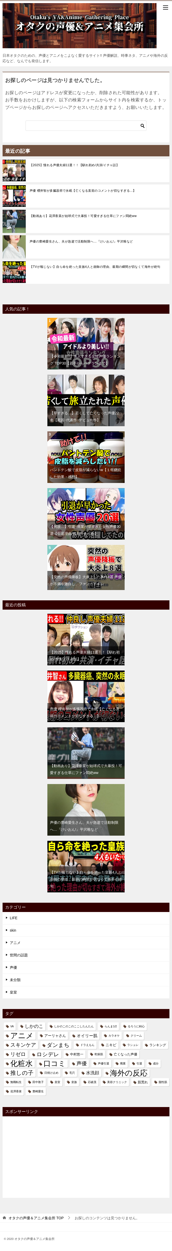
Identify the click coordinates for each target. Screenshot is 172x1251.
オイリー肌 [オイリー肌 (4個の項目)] (87, 1036)
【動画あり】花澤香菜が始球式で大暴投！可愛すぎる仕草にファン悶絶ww (83, 216)
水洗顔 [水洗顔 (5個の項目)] (92, 1072)
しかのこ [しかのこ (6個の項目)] (34, 1026)
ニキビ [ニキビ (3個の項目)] (111, 1045)
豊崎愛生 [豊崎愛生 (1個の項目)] (38, 1091)
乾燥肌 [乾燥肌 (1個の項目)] (98, 1054)
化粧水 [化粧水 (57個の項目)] (21, 1064)
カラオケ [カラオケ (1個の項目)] (114, 1035)
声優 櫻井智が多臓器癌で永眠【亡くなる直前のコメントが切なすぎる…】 (83, 190)
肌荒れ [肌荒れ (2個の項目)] (143, 1082)
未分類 (15, 980)
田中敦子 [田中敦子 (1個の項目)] (38, 1082)
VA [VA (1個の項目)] (12, 1026)
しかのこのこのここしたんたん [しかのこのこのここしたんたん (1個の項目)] (74, 1026)
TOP (36, 1218)
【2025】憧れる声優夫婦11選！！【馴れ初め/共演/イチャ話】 (74, 165)
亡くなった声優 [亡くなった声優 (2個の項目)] (125, 1054)
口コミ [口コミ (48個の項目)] (55, 1064)
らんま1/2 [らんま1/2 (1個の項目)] (111, 1026)
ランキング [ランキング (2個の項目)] (157, 1045)
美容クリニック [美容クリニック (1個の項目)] (117, 1082)
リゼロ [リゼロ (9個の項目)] (18, 1054)
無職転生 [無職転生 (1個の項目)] (16, 1082)
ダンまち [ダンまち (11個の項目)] (58, 1045)
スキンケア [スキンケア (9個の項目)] (23, 1045)
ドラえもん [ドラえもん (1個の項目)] (87, 1044)
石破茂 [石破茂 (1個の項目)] (92, 1082)
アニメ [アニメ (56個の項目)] (21, 1036)
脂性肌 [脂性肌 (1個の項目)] (163, 1082)
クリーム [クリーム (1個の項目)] (136, 1035)
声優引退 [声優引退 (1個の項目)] (103, 1063)
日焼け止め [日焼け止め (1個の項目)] (51, 1072)
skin (13, 930)
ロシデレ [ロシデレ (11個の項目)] (48, 1054)
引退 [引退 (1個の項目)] (139, 1063)
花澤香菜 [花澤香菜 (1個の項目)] (16, 1091)
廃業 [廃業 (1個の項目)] (123, 1063)
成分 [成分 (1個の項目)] (156, 1063)
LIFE (14, 918)
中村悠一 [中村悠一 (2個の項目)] (76, 1054)
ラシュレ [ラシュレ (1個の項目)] (133, 1044)
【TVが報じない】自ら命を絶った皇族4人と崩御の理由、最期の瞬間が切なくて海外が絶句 (95, 267)
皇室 (13, 992)
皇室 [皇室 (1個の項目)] (57, 1082)
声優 (13, 967)
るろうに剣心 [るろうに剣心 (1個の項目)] (136, 1026)
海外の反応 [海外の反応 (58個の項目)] (129, 1073)
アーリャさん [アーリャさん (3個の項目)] (55, 1036)
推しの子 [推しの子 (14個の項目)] (21, 1073)
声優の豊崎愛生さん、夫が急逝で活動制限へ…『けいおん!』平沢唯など (81, 241)
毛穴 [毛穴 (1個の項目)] (72, 1072)
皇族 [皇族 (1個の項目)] (74, 1082)
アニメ (15, 943)
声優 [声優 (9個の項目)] (81, 1063)
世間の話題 (19, 955)
